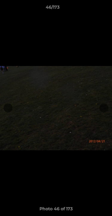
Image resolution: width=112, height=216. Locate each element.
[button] (90, 8)
